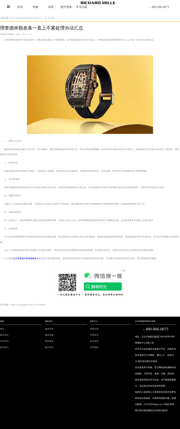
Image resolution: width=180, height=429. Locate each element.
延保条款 (94, 341)
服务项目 (4, 335)
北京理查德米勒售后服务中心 (27, 18)
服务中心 (94, 321)
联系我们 (4, 347)
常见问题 (50, 18)
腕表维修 (49, 335)
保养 (51, 6)
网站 (2, 329)
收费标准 (94, 335)
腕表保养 (49, 329)
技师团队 (94, 347)
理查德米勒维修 (7, 34)
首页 (20, 6)
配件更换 (66, 6)
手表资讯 (4, 341)
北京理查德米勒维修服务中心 (27, 258)
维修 (35, 6)
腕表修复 (49, 341)
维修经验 (94, 329)
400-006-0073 (159, 7)
